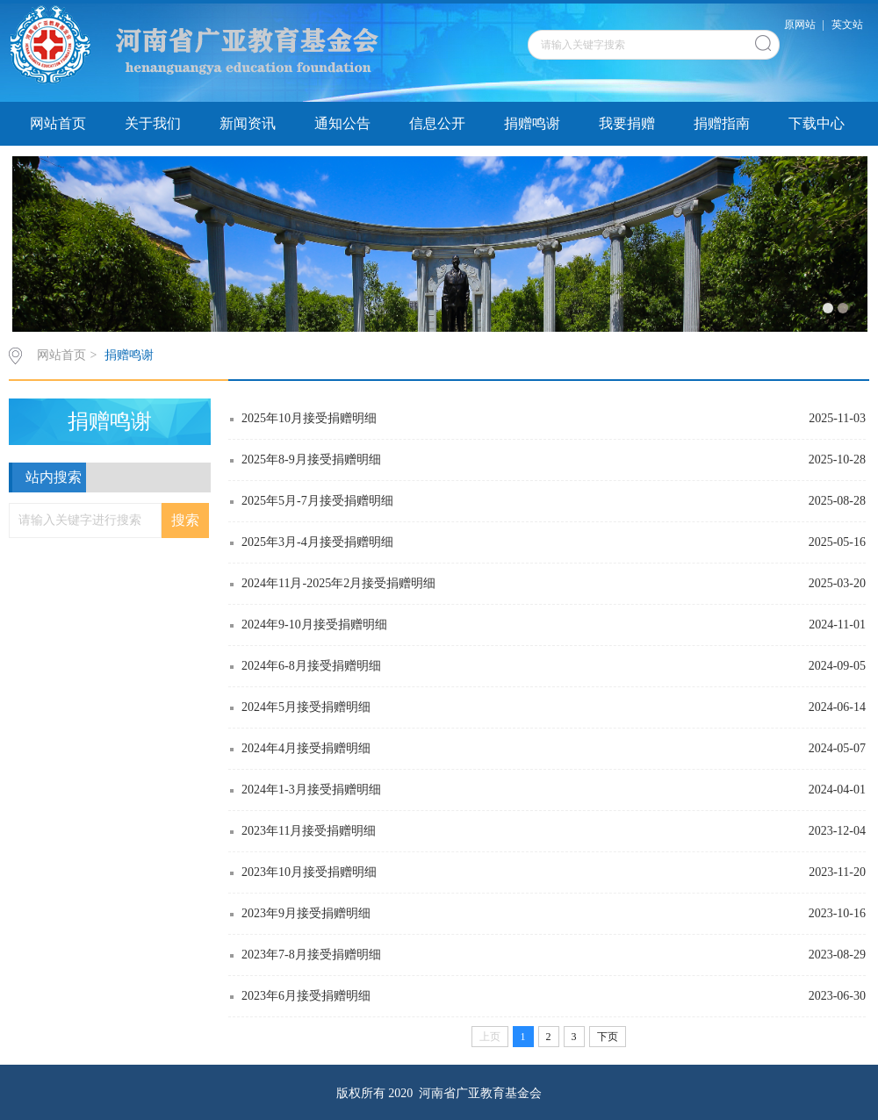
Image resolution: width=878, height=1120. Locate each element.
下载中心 (816, 123)
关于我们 (153, 123)
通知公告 (342, 123)
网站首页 (58, 123)
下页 (607, 1036)
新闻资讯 (248, 123)
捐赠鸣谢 (532, 123)
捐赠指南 (722, 123)
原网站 (800, 24)
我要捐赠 (627, 123)
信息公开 (437, 123)
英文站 (847, 24)
